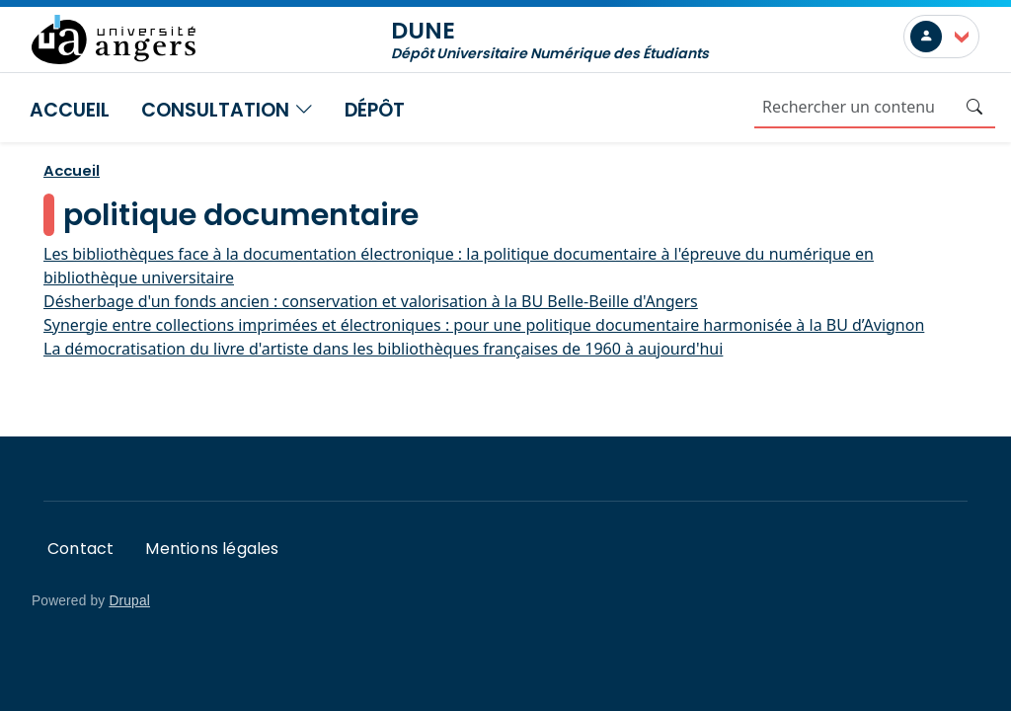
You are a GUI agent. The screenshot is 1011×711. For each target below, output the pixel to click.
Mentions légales (211, 548)
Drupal (129, 600)
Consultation (227, 110)
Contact (80, 548)
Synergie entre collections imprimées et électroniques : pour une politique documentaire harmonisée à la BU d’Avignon (483, 325)
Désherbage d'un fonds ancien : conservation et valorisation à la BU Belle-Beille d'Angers (370, 301)
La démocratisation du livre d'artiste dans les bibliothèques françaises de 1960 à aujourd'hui (383, 348)
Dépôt (375, 110)
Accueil (70, 110)
